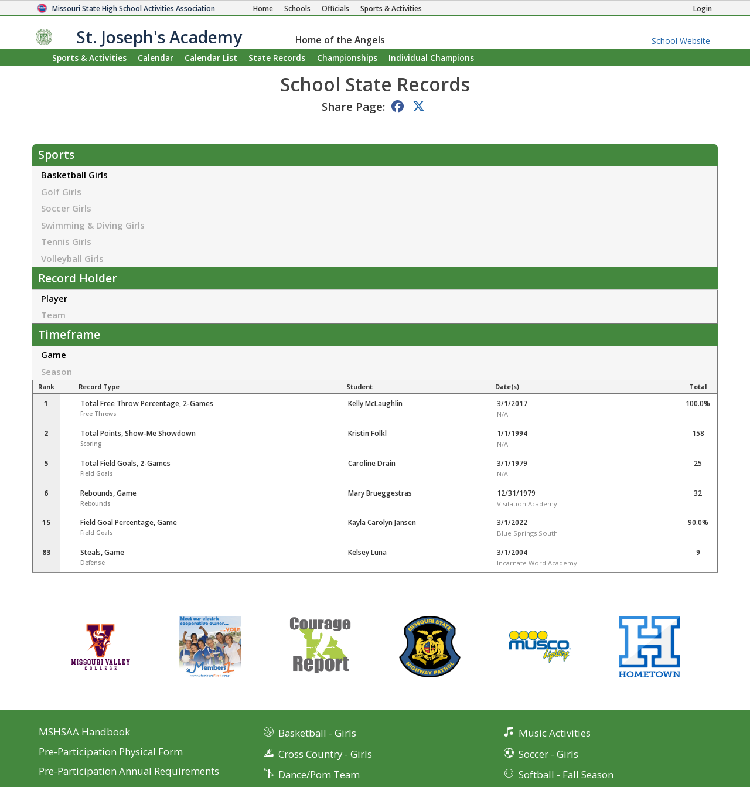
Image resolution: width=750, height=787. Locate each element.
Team (53, 315)
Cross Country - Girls (325, 754)
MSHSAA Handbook (84, 732)
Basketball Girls (74, 174)
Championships (347, 57)
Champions (431, 57)
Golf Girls (61, 191)
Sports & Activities (89, 57)
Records (276, 57)
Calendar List (211, 57)
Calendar (155, 57)
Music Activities (555, 733)
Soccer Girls (66, 208)
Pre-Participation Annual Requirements (129, 771)
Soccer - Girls (548, 754)
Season (56, 371)
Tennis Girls (66, 241)
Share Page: (353, 106)
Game (53, 354)
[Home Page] (263, 8)
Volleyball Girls (72, 258)
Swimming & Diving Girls (93, 225)
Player (54, 298)
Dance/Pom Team (319, 774)
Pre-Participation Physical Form (111, 752)
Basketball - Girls (317, 733)
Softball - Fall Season (566, 774)
